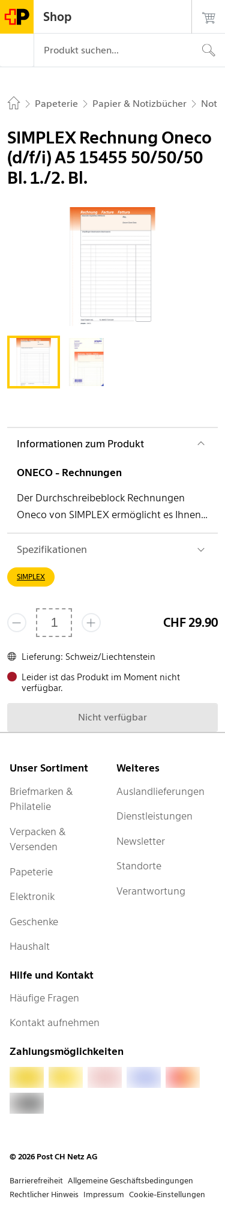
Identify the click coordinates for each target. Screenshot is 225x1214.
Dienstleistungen (154, 816)
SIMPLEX (31, 576)
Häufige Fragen (44, 998)
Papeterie (31, 872)
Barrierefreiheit (36, 1180)
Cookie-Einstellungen (167, 1194)
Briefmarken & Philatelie (41, 799)
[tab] (33, 362)
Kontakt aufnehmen (55, 1022)
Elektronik (32, 896)
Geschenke (34, 922)
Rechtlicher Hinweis (44, 1194)
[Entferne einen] (16, 622)
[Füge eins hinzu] (91, 622)
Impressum (103, 1194)
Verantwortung (150, 891)
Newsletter (140, 841)
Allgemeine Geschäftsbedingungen (130, 1180)
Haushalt (30, 946)
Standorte (138, 866)
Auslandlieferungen (160, 791)
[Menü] (17, 50)
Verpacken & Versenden (38, 839)
